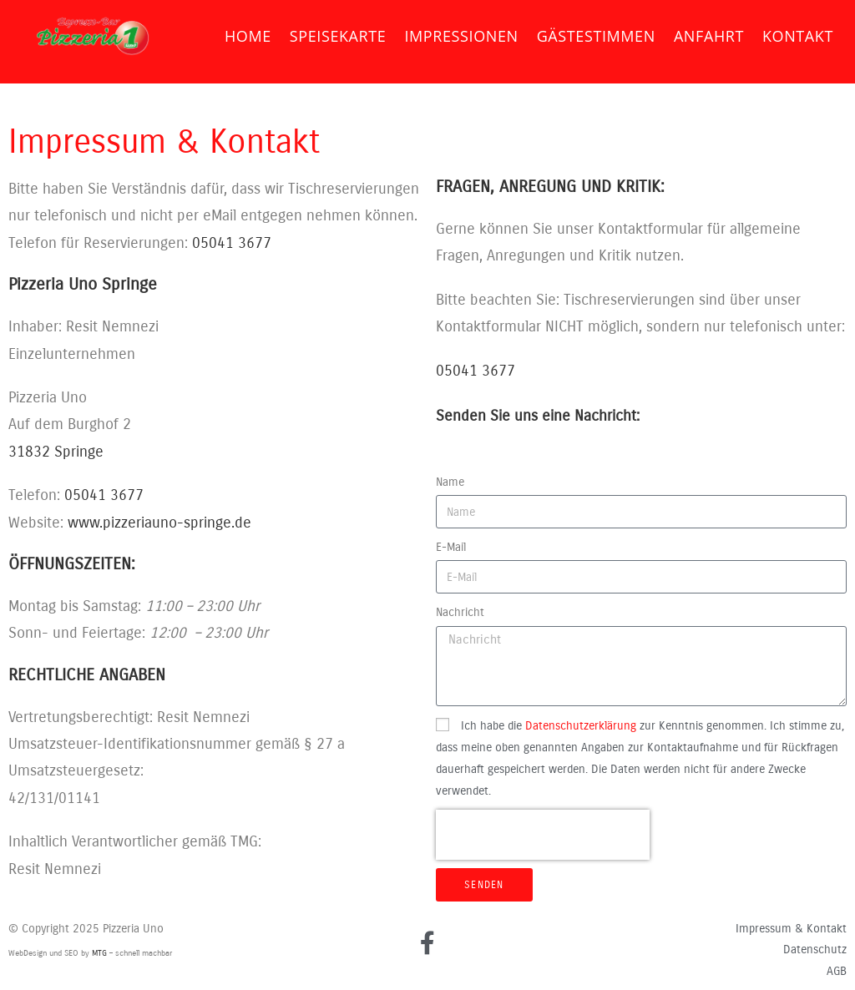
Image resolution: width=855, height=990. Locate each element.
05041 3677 (231, 243)
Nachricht (460, 612)
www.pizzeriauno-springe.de (159, 522)
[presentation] (543, 835)
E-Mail (451, 547)
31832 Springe (56, 451)
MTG (99, 953)
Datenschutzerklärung (580, 726)
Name (450, 482)
